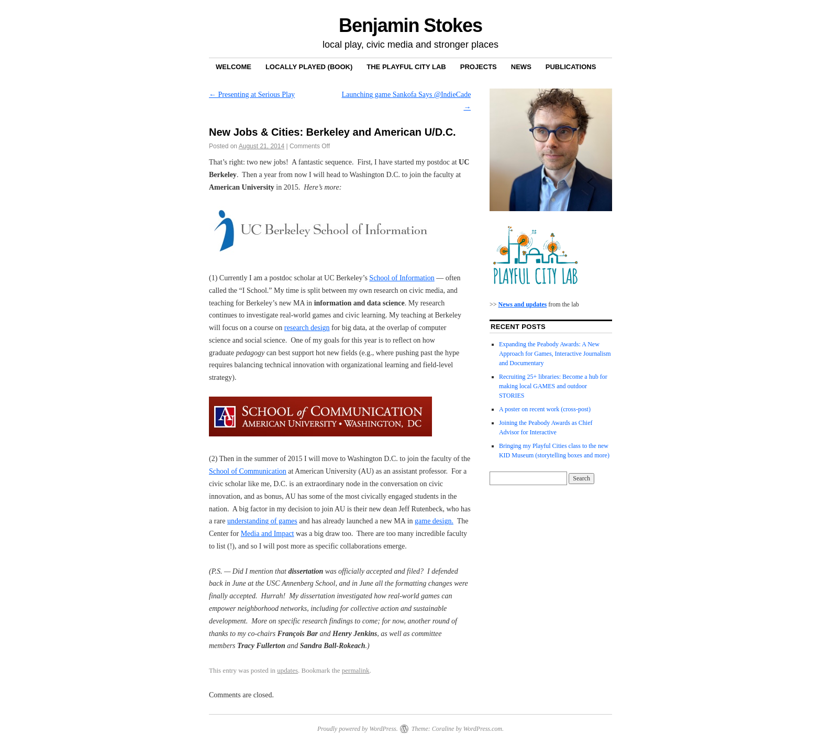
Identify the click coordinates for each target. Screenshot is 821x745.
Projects (478, 67)
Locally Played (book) (308, 67)
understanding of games (262, 521)
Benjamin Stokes (410, 25)
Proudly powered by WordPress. (357, 728)
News (521, 67)
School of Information (401, 278)
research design (307, 328)
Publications (571, 67)
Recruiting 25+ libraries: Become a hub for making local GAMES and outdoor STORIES (553, 386)
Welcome (233, 67)
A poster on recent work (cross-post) (545, 409)
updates (287, 670)
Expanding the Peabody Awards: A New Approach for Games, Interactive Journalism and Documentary (555, 354)
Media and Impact (267, 534)
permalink (356, 670)
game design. (434, 521)
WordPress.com (482, 728)
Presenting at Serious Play (252, 94)
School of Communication (247, 471)
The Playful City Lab (406, 67)
